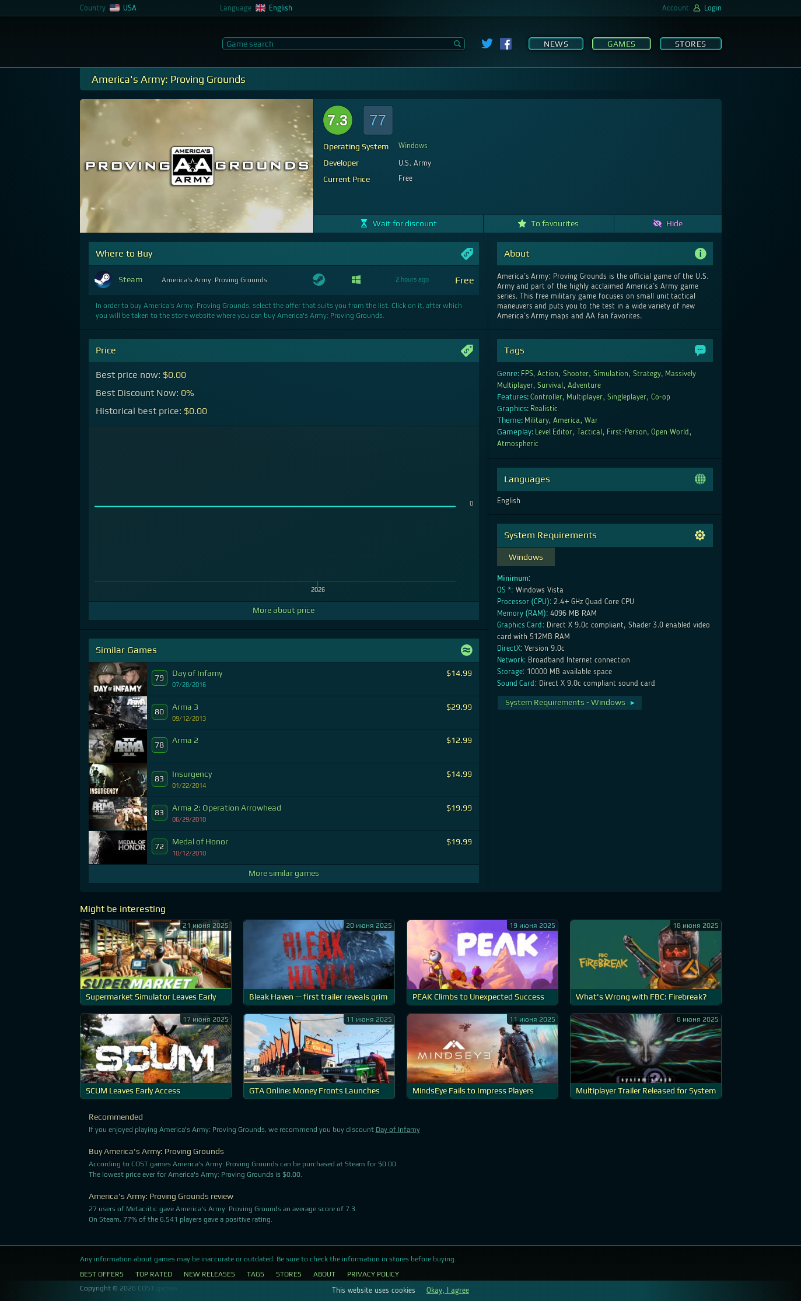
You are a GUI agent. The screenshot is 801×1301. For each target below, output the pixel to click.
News (556, 43)
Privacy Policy (373, 1274)
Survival (550, 385)
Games (621, 43)
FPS (527, 374)
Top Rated (153, 1274)
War (591, 420)
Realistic (544, 409)
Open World (670, 432)
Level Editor (554, 432)
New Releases (209, 1274)
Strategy (647, 374)
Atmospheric (517, 444)
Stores (690, 43)
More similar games (284, 873)
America (566, 420)
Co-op (660, 397)
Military (536, 420)
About (324, 1274)
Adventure (584, 385)
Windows (413, 146)
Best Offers (102, 1274)
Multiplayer (584, 397)
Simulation (610, 374)
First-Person (627, 432)
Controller (546, 397)
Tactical (589, 432)
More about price (283, 610)
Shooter (576, 374)
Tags (255, 1274)
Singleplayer (626, 397)
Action (547, 374)
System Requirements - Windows (570, 702)
